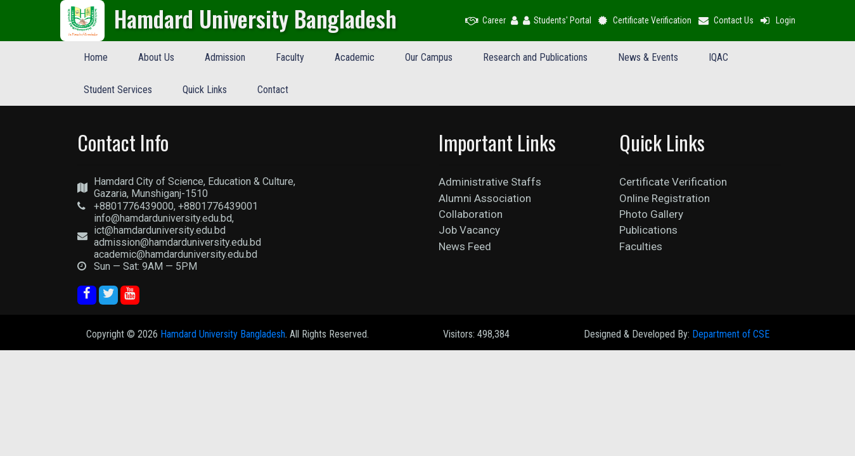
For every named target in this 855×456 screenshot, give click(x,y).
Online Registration (664, 198)
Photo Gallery (651, 214)
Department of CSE (730, 334)
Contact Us (725, 20)
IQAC (718, 57)
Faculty (290, 57)
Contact (272, 90)
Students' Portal (557, 20)
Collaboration (471, 214)
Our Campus (429, 57)
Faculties (640, 246)
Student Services (118, 90)
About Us (156, 57)
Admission (225, 57)
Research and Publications (535, 57)
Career (485, 20)
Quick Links (205, 90)
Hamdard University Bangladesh (222, 334)
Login (777, 20)
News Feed (465, 246)
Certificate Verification (644, 20)
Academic (355, 57)
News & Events (648, 57)
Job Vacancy (469, 230)
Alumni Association (485, 198)
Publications (648, 230)
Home (96, 57)
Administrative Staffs (490, 181)
